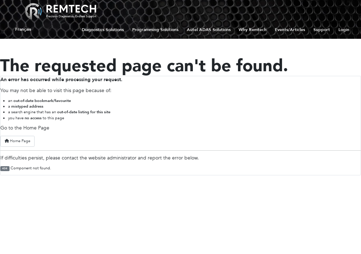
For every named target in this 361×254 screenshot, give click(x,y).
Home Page (17, 141)
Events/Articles (290, 29)
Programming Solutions (155, 29)
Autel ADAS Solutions (209, 29)
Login (343, 29)
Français (23, 29)
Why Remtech (253, 29)
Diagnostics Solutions (103, 29)
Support (321, 29)
